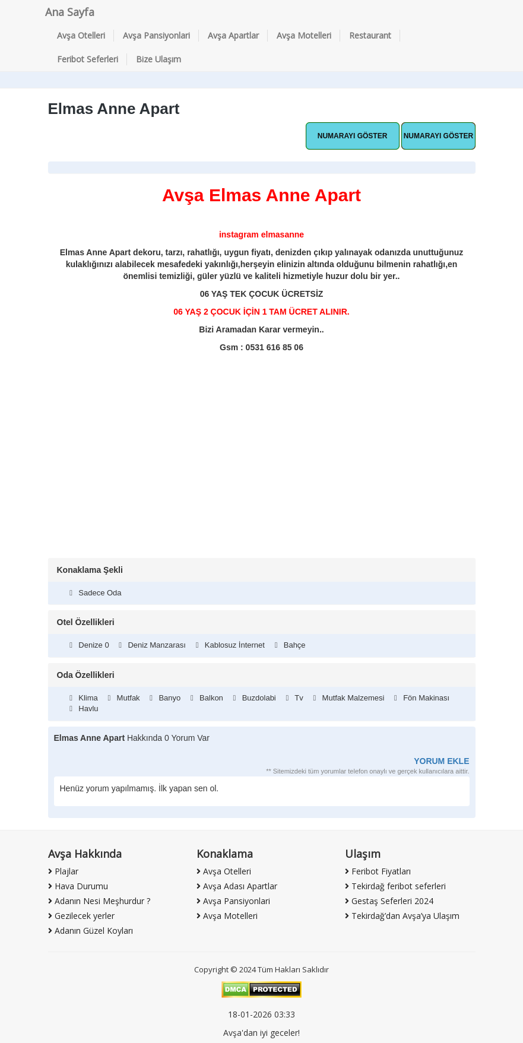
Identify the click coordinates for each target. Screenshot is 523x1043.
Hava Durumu (78, 886)
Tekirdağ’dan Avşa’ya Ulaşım (402, 915)
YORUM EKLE (441, 761)
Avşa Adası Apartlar (236, 886)
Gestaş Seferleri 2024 (389, 900)
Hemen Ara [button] (438, 136)
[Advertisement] (262, 469)
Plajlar (63, 871)
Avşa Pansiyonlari (156, 35)
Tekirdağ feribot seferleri (395, 886)
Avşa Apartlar (233, 35)
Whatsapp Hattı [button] (352, 136)
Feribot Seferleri (87, 59)
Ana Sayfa (69, 12)
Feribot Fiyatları (378, 871)
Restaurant (370, 35)
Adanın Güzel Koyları (90, 930)
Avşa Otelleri (81, 35)
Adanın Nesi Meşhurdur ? (99, 900)
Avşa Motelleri (304, 35)
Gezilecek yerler (81, 915)
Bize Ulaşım (158, 59)
